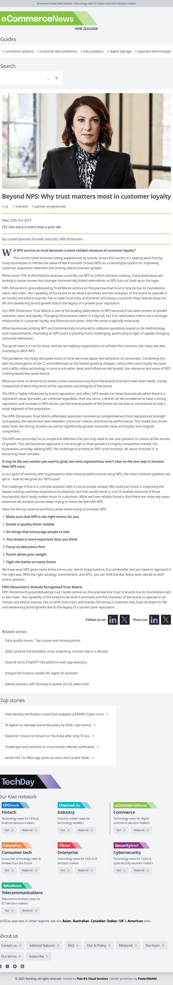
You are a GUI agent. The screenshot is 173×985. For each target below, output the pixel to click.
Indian (112, 921)
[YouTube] (14, 966)
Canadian (98, 921)
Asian (66, 921)
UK (121, 921)
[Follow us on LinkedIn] (113, 620)
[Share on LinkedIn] (154, 620)
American (135, 921)
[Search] (56, 78)
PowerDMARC (147, 979)
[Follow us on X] (125, 620)
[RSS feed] (22, 966)
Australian (81, 921)
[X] (7, 966)
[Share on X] (166, 620)
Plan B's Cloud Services (92, 979)
